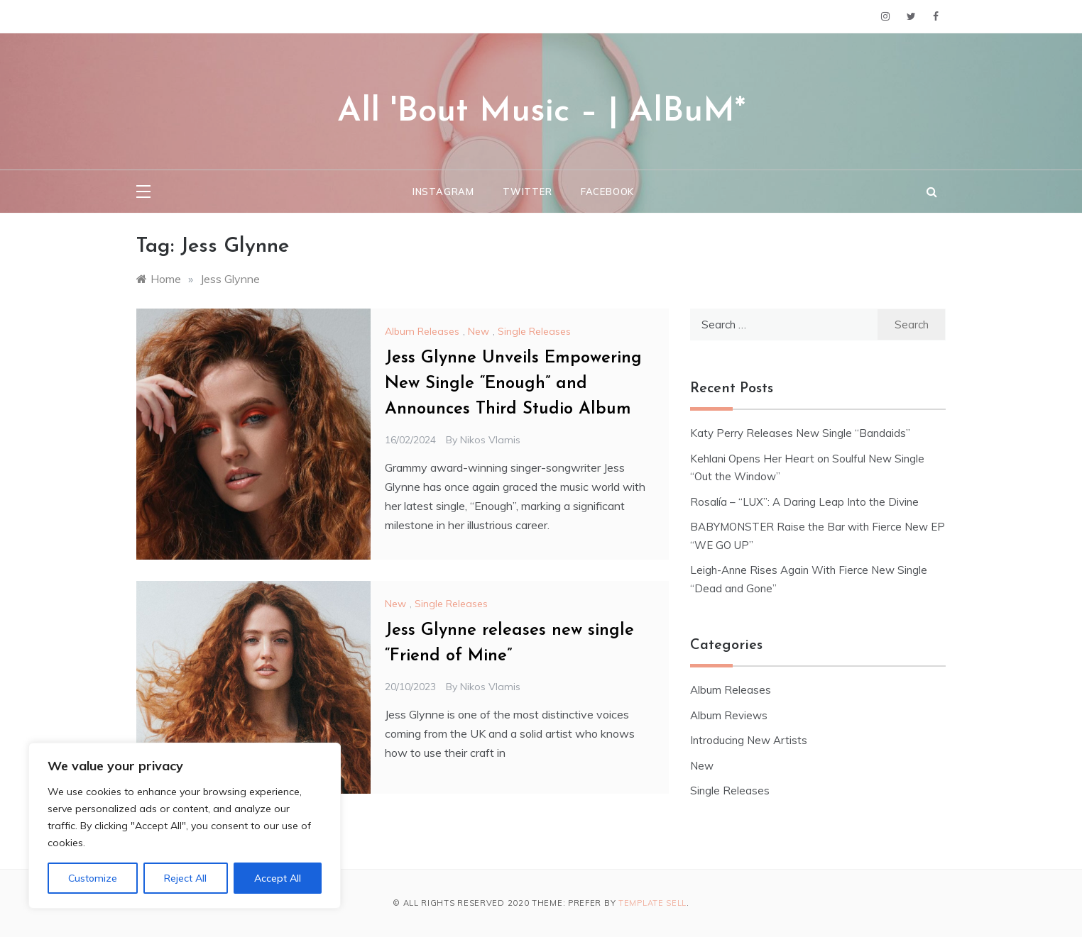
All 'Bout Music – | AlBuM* (541, 112)
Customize (92, 878)
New (478, 331)
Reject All (185, 878)
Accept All (277, 878)
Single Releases (534, 331)
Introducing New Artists (748, 740)
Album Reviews (728, 715)
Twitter (527, 191)
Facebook (607, 191)
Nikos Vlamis (490, 439)
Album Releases (422, 331)
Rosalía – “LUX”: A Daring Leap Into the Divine (804, 502)
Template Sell (652, 903)
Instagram (443, 191)
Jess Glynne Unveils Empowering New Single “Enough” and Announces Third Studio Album (513, 384)
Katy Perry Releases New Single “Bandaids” (800, 433)
